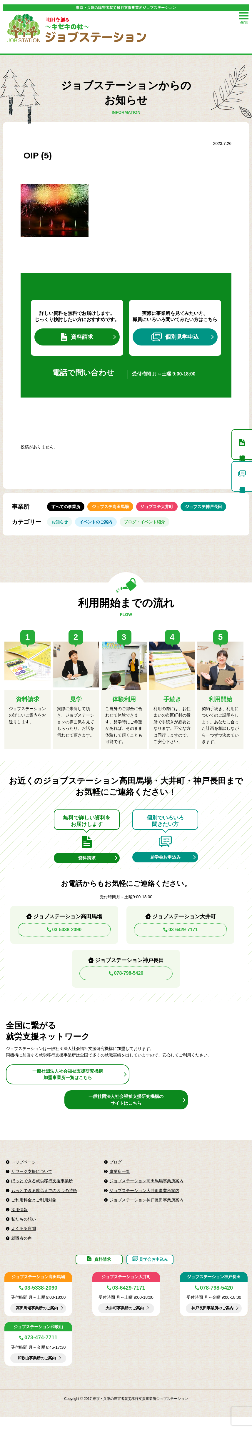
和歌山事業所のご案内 (36, 1370)
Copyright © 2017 (78, 1411)
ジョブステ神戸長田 (214, 509)
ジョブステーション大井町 (126, 1288)
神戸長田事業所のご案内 (212, 1320)
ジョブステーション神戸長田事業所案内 (146, 1208)
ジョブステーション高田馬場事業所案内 (146, 1189)
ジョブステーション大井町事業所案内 (144, 1198)
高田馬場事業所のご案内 (36, 1320)
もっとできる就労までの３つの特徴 (44, 1198)
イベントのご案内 (100, 527)
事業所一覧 (119, 1179)
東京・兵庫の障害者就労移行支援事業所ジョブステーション (126, 8)
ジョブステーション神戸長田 (214, 1288)
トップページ (23, 1170)
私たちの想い (23, 1227)
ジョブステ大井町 (164, 509)
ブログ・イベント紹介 (152, 527)
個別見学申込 (175, 337)
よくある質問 (23, 1236)
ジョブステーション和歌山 (38, 1338)
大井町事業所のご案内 (124, 1320)
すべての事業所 (67, 509)
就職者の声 (21, 1246)
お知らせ (61, 527)
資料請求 (77, 338)
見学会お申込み (165, 864)
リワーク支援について (31, 1179)
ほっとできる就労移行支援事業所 (42, 1189)
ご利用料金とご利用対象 (33, 1208)
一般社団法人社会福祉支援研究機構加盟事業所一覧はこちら (67, 1082)
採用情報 (19, 1217)
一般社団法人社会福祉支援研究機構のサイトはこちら (126, 1108)
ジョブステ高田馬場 (114, 509)
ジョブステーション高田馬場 (38, 1288)
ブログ (115, 1170)
